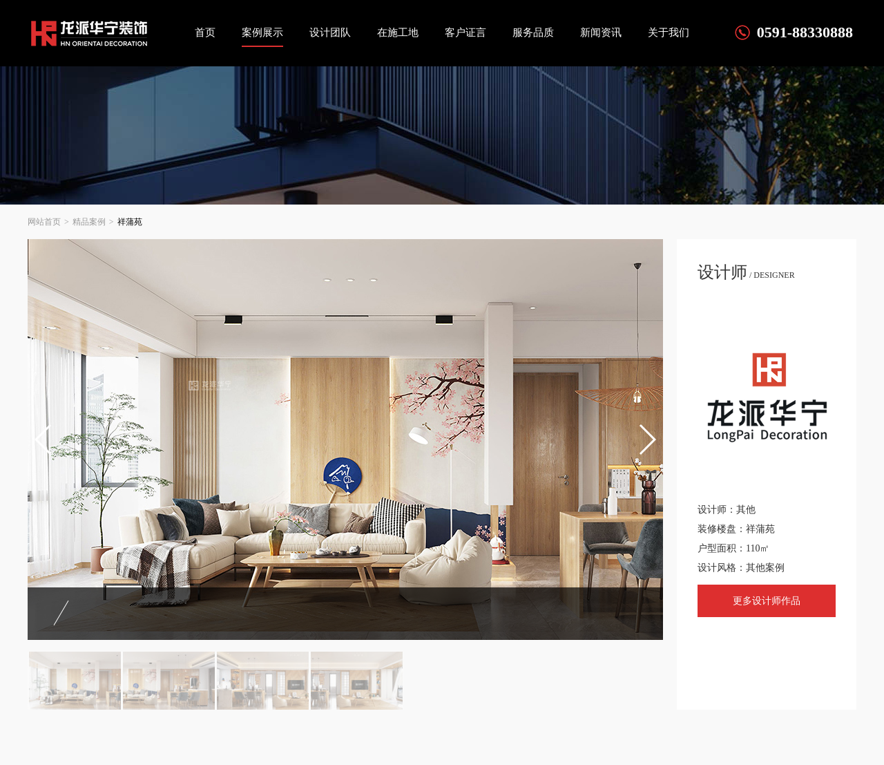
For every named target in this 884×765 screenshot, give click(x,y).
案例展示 (262, 32)
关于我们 (668, 32)
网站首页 (44, 222)
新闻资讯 (601, 32)
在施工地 (398, 32)
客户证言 (465, 32)
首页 (205, 32)
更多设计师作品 (766, 601)
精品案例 (89, 222)
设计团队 (330, 32)
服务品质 (533, 32)
